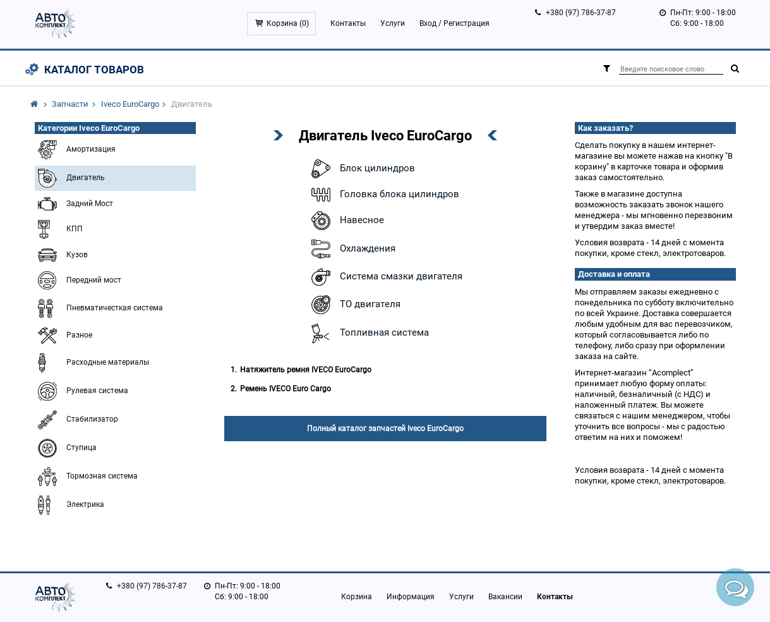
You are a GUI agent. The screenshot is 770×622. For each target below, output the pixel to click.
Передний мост (78, 280)
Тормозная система (86, 476)
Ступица (66, 448)
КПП (59, 229)
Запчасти (70, 104)
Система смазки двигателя (385, 277)
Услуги (392, 23)
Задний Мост (74, 204)
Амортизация (75, 149)
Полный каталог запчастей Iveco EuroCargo (385, 428)
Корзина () (288, 23)
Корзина (356, 596)
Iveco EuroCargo (130, 104)
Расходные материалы (92, 362)
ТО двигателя (354, 304)
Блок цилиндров (361, 168)
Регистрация (466, 23)
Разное (63, 335)
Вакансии (505, 596)
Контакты (348, 23)
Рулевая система (81, 391)
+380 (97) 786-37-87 (581, 12)
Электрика (69, 505)
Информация (411, 596)
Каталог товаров (94, 69)
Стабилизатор (76, 419)
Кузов (61, 255)
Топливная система (368, 333)
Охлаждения (351, 249)
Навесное (346, 220)
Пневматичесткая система (99, 308)
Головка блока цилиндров (383, 195)
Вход (427, 23)
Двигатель (70, 178)
